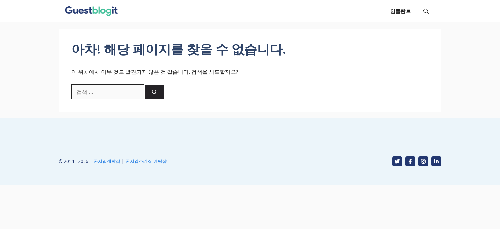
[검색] (154, 92)
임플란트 (400, 11)
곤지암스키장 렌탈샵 (146, 161)
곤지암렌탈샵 (106, 161)
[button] (426, 11)
